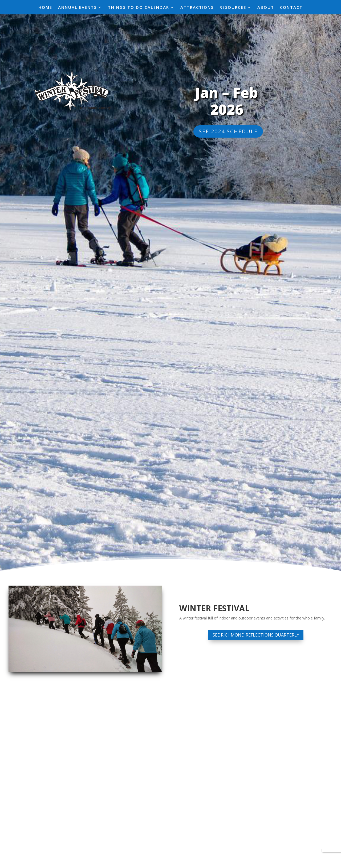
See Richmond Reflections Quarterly (256, 635)
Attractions (197, 7)
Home (45, 7)
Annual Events (77, 7)
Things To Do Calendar (138, 7)
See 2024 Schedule (228, 131)
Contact (291, 7)
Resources (233, 7)
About (265, 7)
